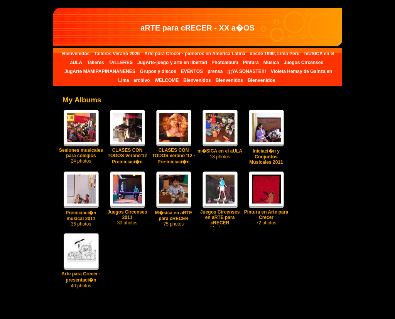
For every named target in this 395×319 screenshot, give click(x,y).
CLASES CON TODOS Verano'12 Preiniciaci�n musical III (127, 162)
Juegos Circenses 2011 (127, 217)
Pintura (250, 62)
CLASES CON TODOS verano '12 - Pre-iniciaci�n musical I (173, 162)
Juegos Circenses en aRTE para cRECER (220, 220)
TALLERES (121, 62)
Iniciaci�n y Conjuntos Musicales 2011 (266, 159)
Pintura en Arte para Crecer (266, 217)
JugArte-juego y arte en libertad (172, 62)
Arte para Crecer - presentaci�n (80, 279)
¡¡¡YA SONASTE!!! (246, 71)
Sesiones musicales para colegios (81, 156)
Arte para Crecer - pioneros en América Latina (195, 53)
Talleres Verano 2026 (117, 53)
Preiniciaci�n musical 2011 (81, 218)
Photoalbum (224, 62)
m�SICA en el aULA (220, 154)
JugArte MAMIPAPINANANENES (99, 71)
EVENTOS (192, 71)
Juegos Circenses (303, 62)
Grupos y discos (158, 71)
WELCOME (167, 80)
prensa (215, 71)
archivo (141, 80)
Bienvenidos (75, 53)
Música (271, 62)
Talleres (95, 62)
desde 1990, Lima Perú (274, 53)
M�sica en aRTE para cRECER (173, 218)
